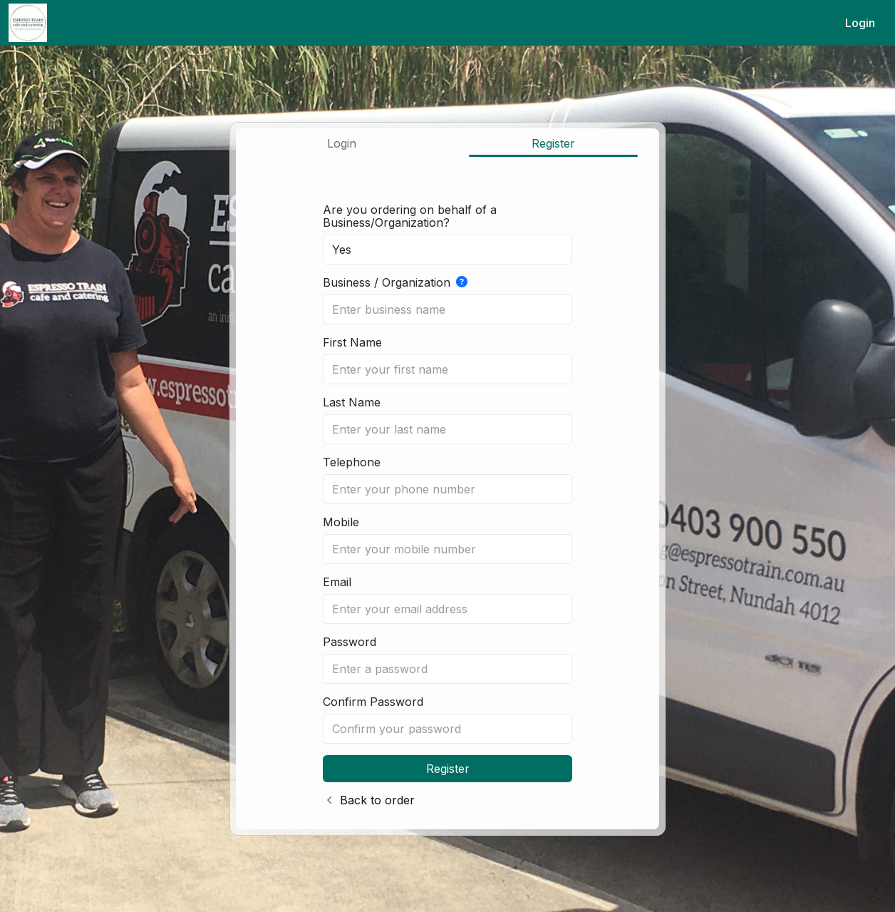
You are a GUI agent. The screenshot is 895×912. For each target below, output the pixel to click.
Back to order (377, 800)
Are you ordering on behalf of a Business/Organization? (410, 216)
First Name (352, 342)
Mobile (341, 522)
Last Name (352, 402)
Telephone (352, 462)
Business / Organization (395, 282)
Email (337, 581)
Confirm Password (373, 701)
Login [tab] (341, 143)
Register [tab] (553, 143)
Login (860, 23)
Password (349, 641)
